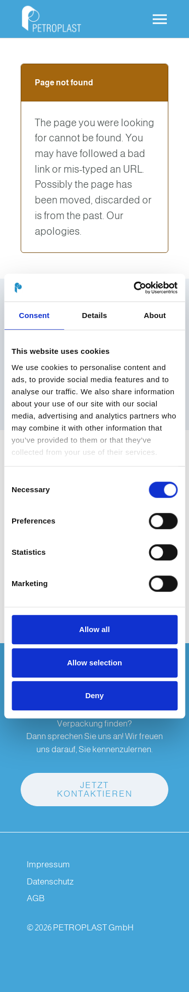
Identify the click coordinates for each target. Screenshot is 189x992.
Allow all (94, 629)
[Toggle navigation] (159, 19)
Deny (94, 695)
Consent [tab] (34, 315)
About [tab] (155, 315)
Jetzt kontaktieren (95, 789)
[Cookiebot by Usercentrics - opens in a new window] (134, 287)
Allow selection (94, 662)
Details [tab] (94, 315)
